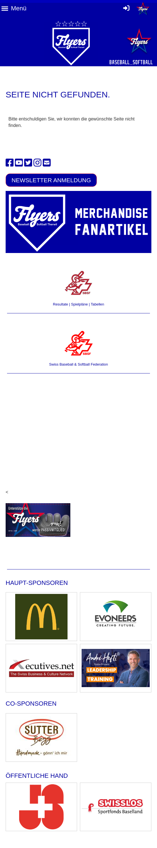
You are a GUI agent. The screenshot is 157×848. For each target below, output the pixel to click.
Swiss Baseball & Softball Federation (78, 364)
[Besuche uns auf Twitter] (28, 163)
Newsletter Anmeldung (51, 180)
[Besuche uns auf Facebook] (10, 163)
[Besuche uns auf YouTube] (19, 163)
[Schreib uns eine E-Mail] (47, 163)
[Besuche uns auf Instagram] (37, 163)
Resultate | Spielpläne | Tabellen (78, 304)
